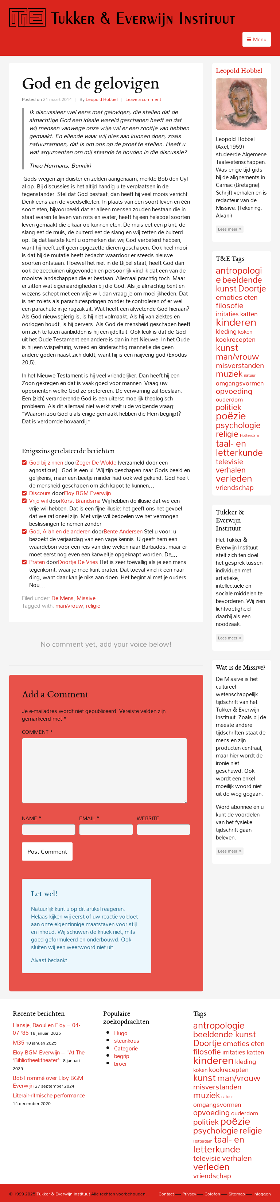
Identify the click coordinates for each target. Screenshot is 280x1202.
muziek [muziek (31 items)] (229, 373)
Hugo (121, 1032)
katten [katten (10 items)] (255, 1052)
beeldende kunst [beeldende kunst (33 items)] (224, 1034)
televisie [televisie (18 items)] (229, 461)
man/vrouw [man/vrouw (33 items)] (237, 356)
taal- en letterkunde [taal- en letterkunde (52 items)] (239, 447)
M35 (18, 1042)
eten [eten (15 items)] (251, 297)
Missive (86, 597)
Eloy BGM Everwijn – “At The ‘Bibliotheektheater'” (49, 1056)
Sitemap (237, 1193)
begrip (121, 1055)
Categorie (126, 1048)
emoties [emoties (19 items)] (229, 297)
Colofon (212, 1193)
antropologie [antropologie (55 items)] (219, 1025)
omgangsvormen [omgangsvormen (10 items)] (240, 383)
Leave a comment (143, 99)
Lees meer (229, 229)
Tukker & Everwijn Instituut (122, 17)
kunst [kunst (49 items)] (227, 347)
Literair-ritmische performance (49, 1095)
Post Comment (47, 851)
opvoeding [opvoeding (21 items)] (234, 391)
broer (120, 1063)
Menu (257, 39)
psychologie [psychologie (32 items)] (238, 425)
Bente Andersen (123, 531)
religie (93, 605)
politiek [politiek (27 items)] (206, 1122)
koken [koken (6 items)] (245, 331)
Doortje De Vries (78, 561)
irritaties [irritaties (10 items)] (233, 1052)
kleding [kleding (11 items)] (226, 331)
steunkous (126, 1040)
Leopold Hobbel (102, 99)
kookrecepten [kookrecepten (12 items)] (229, 1069)
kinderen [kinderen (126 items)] (236, 321)
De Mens (62, 597)
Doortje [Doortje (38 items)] (252, 288)
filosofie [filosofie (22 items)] (230, 305)
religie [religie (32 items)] (227, 434)
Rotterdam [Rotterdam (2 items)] (249, 435)
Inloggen (262, 1193)
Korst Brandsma (81, 500)
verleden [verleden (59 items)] (234, 478)
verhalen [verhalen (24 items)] (237, 1158)
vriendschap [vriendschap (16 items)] (235, 487)
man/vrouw (69, 605)
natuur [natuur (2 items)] (250, 375)
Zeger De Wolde (96, 462)
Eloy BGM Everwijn (87, 493)
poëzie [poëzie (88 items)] (230, 416)
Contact (166, 1193)
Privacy (189, 1193)
